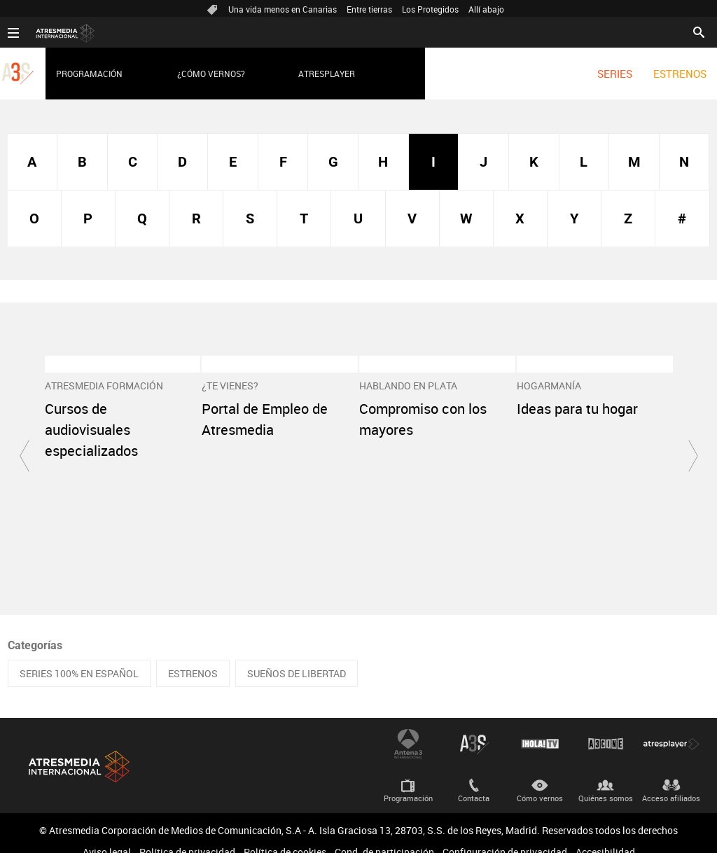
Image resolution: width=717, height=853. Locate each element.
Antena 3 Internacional (408, 725)
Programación (89, 73)
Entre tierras (369, 9)
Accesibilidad (605, 833)
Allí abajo (486, 9)
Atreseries (474, 725)
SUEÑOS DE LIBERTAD (296, 655)
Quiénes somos (605, 780)
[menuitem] (615, 73)
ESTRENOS (679, 74)
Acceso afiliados (671, 780)
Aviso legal (107, 833)
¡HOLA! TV (540, 725)
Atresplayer (326, 73)
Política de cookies (285, 833)
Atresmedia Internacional (78, 748)
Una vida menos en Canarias (282, 9)
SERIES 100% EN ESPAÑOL (79, 655)
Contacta (473, 780)
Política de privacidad (187, 833)
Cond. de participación (384, 833)
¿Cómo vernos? (211, 73)
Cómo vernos (540, 780)
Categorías (35, 627)
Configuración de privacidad (505, 833)
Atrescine (606, 725)
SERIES (614, 74)
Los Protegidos (430, 9)
